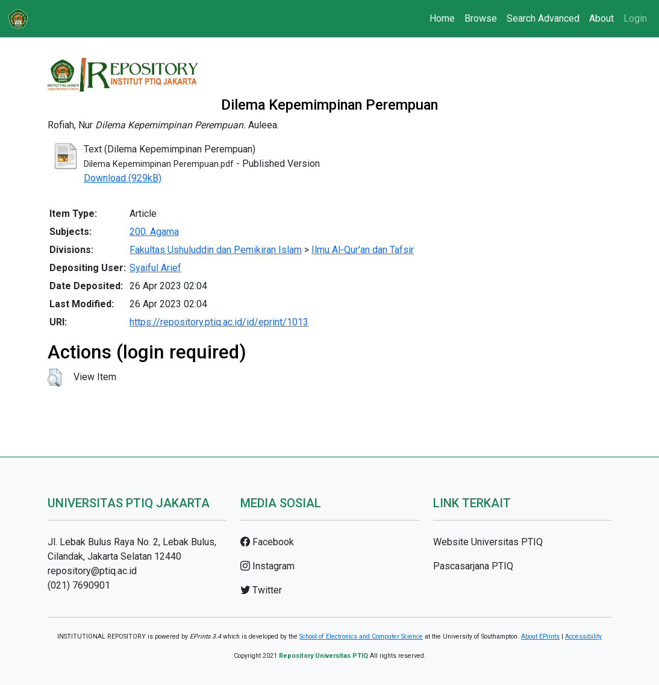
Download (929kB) (122, 178)
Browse (480, 18)
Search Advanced (543, 18)
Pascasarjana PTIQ (473, 566)
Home (442, 18)
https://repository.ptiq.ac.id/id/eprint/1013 (219, 322)
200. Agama (154, 231)
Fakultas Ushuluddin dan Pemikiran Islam (216, 249)
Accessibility (583, 636)
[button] (54, 378)
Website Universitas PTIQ (488, 542)
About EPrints (540, 636)
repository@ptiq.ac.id (92, 571)
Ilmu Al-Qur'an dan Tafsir (362, 249)
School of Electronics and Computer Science (361, 636)
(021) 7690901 (79, 585)
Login (635, 18)
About (601, 18)
